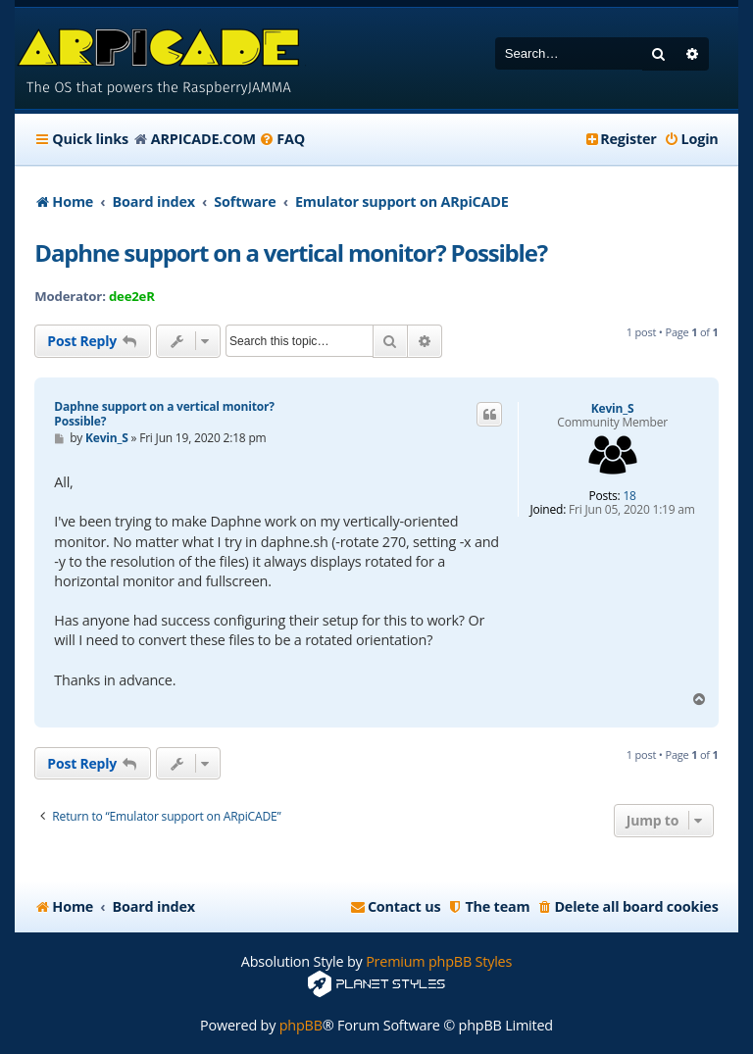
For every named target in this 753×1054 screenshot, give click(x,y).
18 (629, 496)
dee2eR (132, 296)
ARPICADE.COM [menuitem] (203, 138)
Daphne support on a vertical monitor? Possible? (290, 252)
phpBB (301, 1025)
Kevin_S (612, 409)
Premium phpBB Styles (439, 961)
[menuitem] (282, 139)
